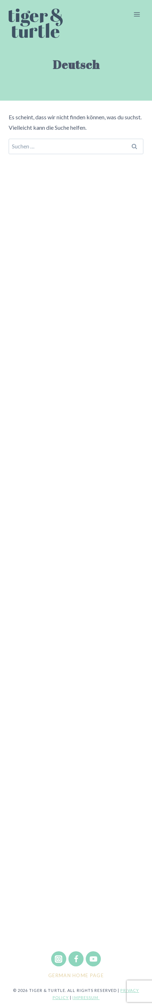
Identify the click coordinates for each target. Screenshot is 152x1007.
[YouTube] (93, 958)
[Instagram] (58, 958)
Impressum (85, 997)
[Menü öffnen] (136, 14)
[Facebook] (76, 958)
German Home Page (76, 975)
